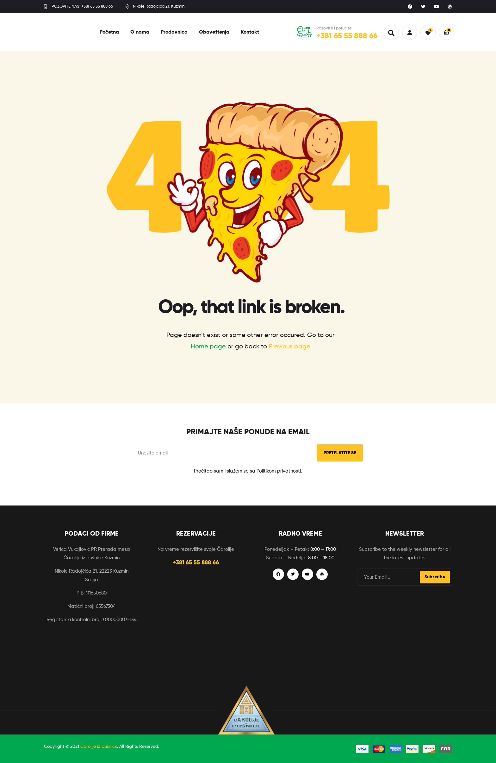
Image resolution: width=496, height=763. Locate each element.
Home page (208, 347)
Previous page (289, 347)
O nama (139, 32)
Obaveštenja (214, 32)
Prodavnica (174, 32)
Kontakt (250, 32)
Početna (109, 32)
